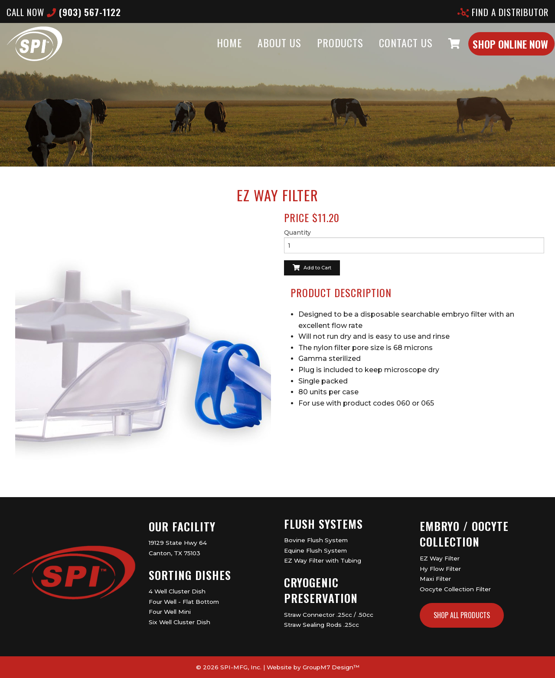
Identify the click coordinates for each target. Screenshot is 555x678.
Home (212, 51)
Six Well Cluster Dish (179, 622)
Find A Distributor (502, 12)
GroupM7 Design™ (331, 667)
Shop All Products (462, 615)
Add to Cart (312, 268)
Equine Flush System (315, 550)
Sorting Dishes (190, 575)
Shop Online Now (493, 52)
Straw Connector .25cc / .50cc (328, 614)
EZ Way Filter (440, 558)
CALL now (64, 12)
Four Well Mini (170, 611)
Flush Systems (323, 523)
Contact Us (389, 51)
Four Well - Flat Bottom (184, 601)
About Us (262, 51)
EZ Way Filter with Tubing (322, 560)
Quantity (297, 232)
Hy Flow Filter (440, 568)
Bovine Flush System (316, 540)
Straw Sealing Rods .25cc (321, 624)
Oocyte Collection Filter (455, 589)
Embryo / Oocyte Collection (464, 534)
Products (323, 51)
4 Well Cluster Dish (177, 591)
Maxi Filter (435, 578)
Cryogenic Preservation (321, 590)
